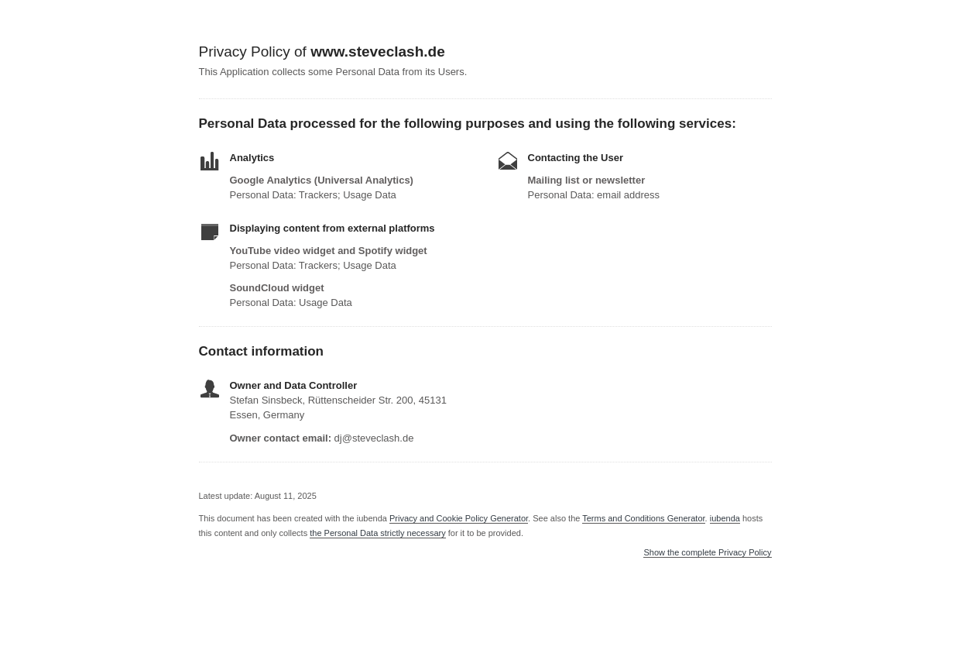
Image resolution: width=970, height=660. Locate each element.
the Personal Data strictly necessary (377, 533)
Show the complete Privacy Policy (707, 552)
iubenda (725, 518)
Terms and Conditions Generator (643, 518)
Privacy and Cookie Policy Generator (458, 518)
